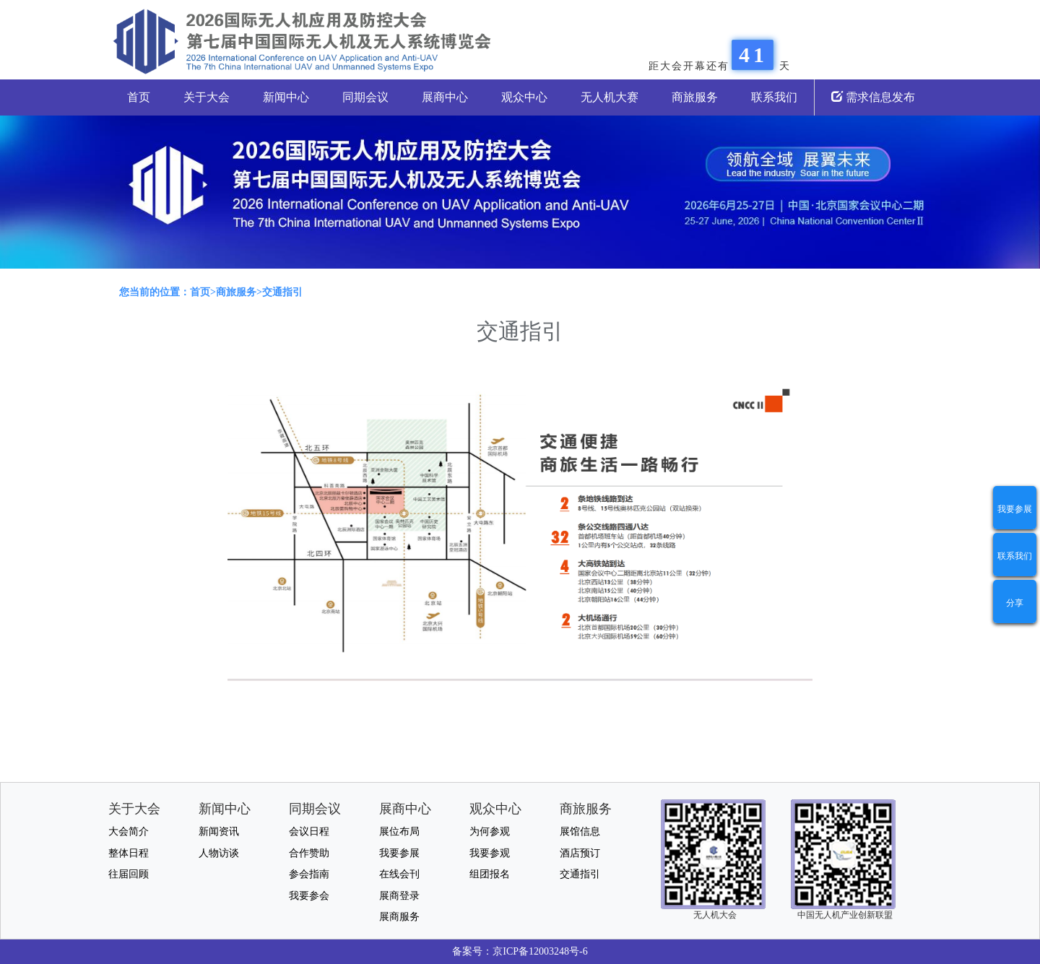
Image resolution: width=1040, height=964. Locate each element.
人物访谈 (219, 853)
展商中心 (445, 97)
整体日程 (128, 853)
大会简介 (128, 831)
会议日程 (309, 831)
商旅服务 (695, 97)
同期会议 (365, 97)
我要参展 (1014, 509)
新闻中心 (286, 97)
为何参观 (489, 831)
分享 (1014, 603)
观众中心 (524, 97)
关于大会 (206, 97)
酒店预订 (580, 853)
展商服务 (399, 916)
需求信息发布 (873, 97)
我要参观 (489, 853)
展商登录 (399, 895)
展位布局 (399, 831)
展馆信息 (580, 831)
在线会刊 (399, 874)
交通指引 (580, 874)
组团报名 (489, 874)
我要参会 (309, 895)
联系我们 (774, 97)
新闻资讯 (219, 831)
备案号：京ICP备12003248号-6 (519, 951)
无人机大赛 (609, 97)
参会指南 (309, 874)
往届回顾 (128, 874)
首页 (138, 97)
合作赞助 (309, 853)
